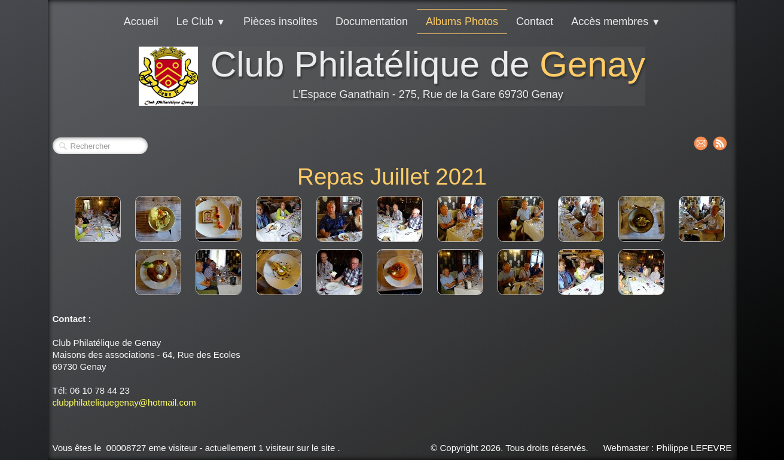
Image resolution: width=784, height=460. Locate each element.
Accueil (141, 21)
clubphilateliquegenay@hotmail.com (124, 402)
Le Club (200, 21)
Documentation (371, 21)
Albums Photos (462, 21)
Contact (534, 21)
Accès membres (615, 21)
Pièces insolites (280, 21)
